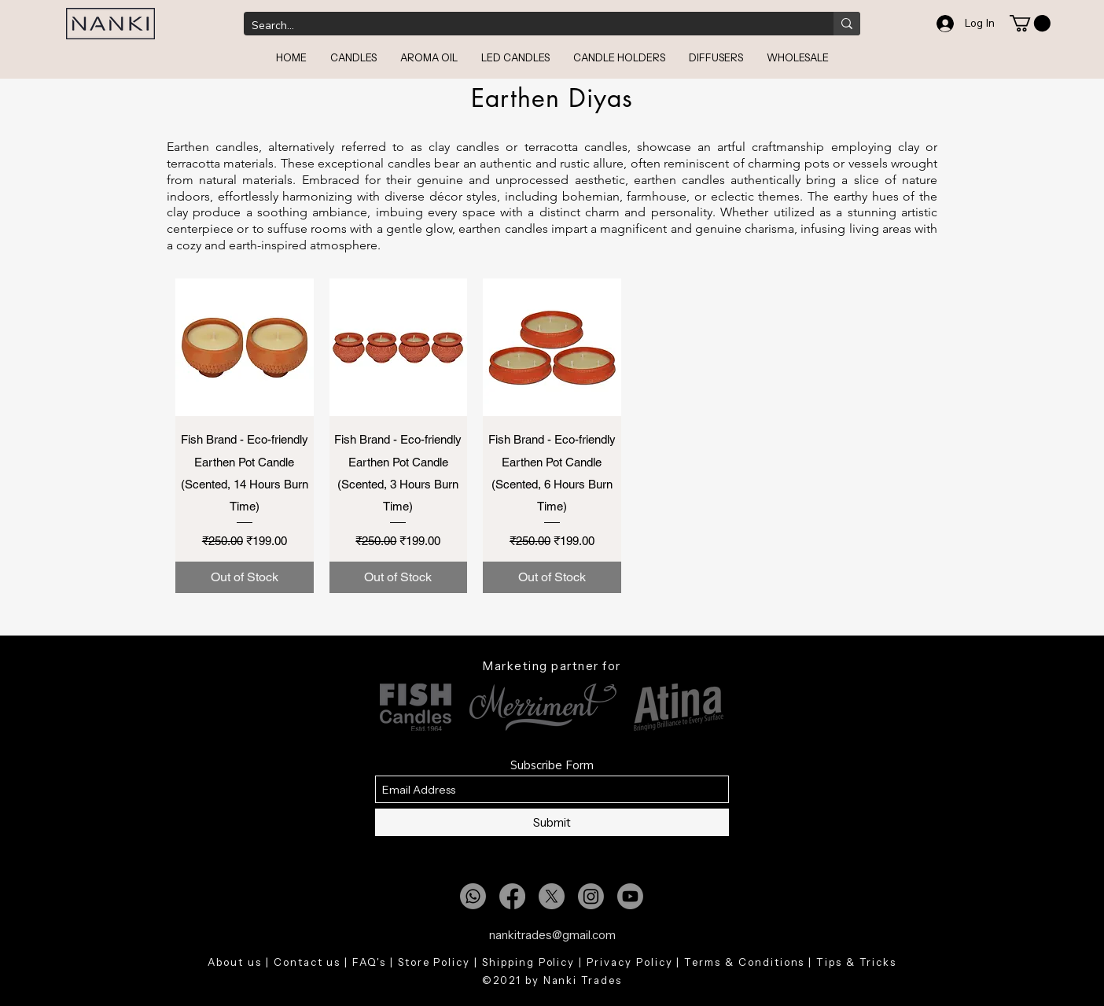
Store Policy (434, 962)
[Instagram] (591, 896)
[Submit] (552, 822)
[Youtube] (630, 896)
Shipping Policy (528, 962)
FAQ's (369, 962)
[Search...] (526, 26)
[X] (552, 896)
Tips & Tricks (856, 962)
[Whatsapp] (473, 896)
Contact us (307, 962)
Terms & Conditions (744, 962)
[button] (1030, 23)
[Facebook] (512, 896)
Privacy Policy (629, 962)
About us (235, 962)
